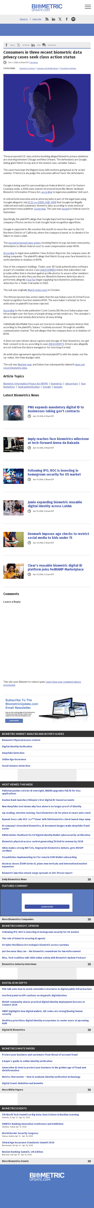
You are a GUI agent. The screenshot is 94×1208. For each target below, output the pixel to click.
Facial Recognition (68, 68)
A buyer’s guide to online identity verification (27, 1061)
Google (47, 386)
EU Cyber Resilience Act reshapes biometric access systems (35, 944)
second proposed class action (24, 242)
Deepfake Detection (13, 753)
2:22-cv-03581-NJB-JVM (41, 202)
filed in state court (38, 290)
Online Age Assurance (14, 759)
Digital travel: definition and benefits (22, 1083)
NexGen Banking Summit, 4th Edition (47, 1153)
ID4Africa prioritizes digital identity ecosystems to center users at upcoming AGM (45, 1022)
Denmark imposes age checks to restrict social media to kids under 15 (58, 536)
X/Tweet (26, 45)
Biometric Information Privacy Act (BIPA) (25, 383)
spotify (73, 19)
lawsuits (58, 386)
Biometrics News (27, 68)
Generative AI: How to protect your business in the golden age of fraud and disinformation (44, 1069)
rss (47, 19)
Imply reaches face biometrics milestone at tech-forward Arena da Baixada (58, 441)
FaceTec (30, 279)
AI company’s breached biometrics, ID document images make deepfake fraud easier (46, 827)
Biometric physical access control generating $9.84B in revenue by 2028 (42, 841)
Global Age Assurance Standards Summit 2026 (47, 1144)
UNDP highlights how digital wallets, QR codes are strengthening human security (42, 1013)
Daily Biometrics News (14, 879)
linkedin (53, 19)
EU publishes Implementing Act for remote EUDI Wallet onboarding (39, 857)
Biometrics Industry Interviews (19, 964)
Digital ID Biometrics (13, 1029)
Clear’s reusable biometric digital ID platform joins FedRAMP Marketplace (56, 567)
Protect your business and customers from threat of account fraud (40, 1054)
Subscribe (37, 19)
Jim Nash (34, 62)
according (46, 192)
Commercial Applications (47, 68)
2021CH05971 (56, 344)
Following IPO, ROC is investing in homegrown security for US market (54, 472)
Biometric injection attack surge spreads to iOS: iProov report (37, 873)
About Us (24, 19)
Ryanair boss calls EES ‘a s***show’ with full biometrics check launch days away (46, 819)
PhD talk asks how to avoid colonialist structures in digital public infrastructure (47, 989)
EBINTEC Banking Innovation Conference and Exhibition (47, 1125)
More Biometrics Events (15, 1161)
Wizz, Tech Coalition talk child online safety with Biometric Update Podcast (44, 957)
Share (13, 45)
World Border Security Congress (47, 1135)
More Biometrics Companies (18, 919)
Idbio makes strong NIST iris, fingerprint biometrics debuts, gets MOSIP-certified (43, 849)
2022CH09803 (48, 269)
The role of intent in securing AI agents (23, 938)
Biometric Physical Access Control (21, 740)
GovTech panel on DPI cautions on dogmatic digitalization (34, 995)
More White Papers (12, 1089)
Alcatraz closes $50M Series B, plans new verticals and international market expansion (44, 865)
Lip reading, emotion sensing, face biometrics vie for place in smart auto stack (46, 812)
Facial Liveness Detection (16, 765)
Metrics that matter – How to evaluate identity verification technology (41, 1076)
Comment (52, 45)
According (9, 253)
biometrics (56, 383)
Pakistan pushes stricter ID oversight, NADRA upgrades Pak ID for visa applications (41, 792)
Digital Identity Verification (17, 746)
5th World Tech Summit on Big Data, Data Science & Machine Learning (47, 1116)
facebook (67, 19)
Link (38, 45)
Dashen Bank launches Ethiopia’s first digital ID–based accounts (38, 800)
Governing (40, 208)
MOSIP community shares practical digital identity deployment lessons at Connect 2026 (43, 1003)
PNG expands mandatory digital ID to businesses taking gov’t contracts (56, 409)
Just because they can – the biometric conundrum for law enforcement (41, 951)
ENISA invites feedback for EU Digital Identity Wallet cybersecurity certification (46, 835)
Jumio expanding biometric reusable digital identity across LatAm (55, 504)
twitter (60, 19)
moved (65, 208)
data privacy (71, 383)
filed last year (25, 364)
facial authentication (29, 386)
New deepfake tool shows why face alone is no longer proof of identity (41, 806)
